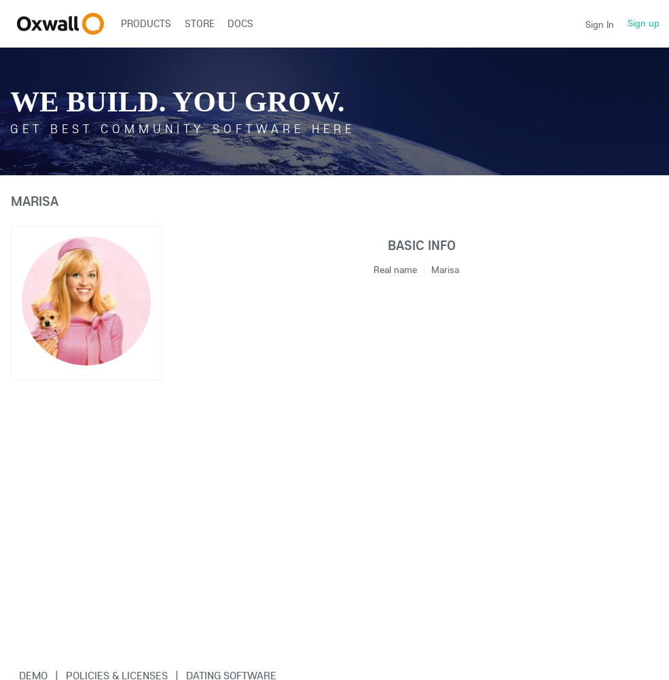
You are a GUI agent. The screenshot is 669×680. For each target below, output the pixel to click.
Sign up (643, 23)
